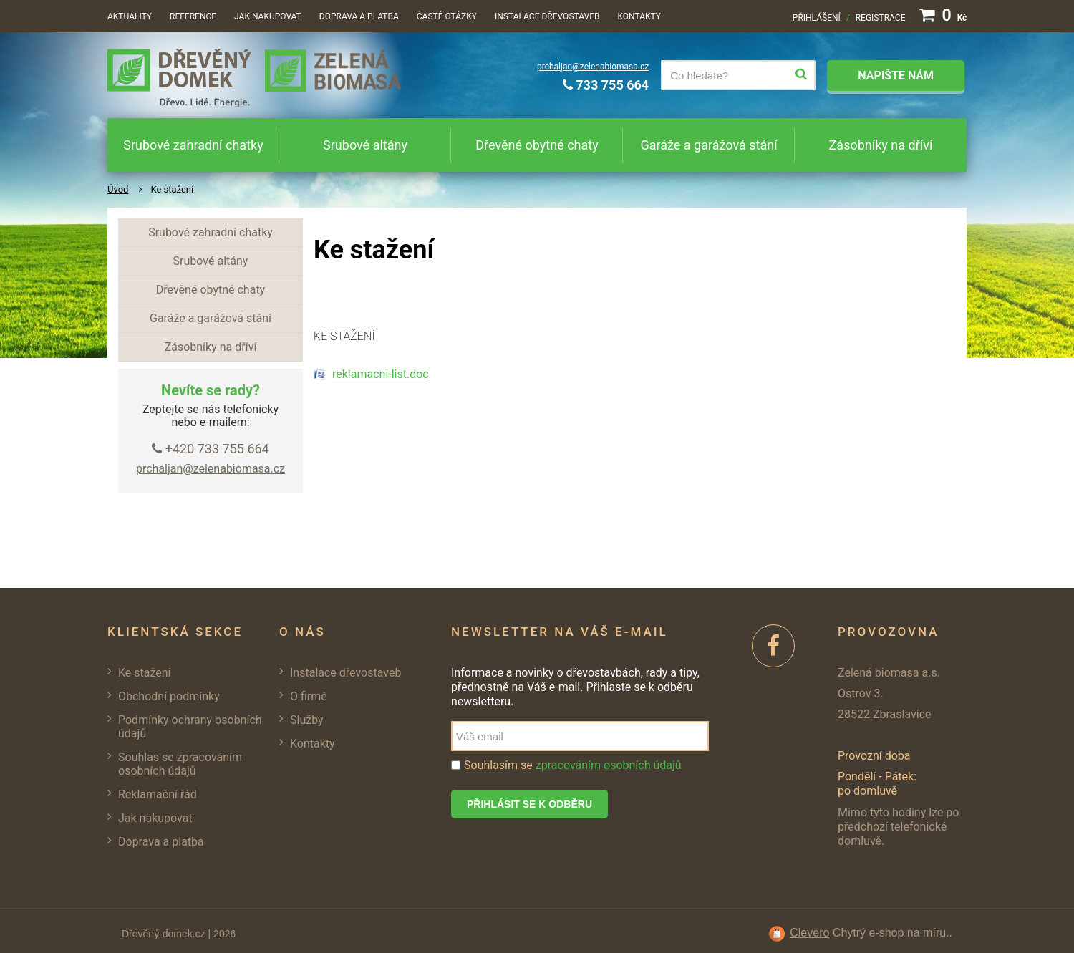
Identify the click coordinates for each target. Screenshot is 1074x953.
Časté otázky (447, 16)
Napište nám (896, 75)
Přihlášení (817, 18)
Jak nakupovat (267, 16)
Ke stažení (144, 672)
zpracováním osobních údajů (609, 765)
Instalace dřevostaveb (547, 16)
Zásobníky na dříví (881, 145)
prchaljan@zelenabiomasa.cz (593, 67)
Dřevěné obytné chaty (536, 145)
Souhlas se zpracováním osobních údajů (180, 764)
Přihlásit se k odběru (529, 804)
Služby (307, 720)
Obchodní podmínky (169, 696)
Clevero (809, 933)
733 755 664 (606, 84)
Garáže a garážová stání (708, 145)
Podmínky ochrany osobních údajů (190, 726)
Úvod (117, 189)
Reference (193, 16)
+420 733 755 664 (210, 448)
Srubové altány (365, 145)
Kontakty (639, 16)
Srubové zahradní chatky (193, 145)
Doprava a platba (359, 16)
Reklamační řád (157, 794)
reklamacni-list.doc (380, 374)
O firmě (308, 696)
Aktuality (129, 16)
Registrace (881, 18)
